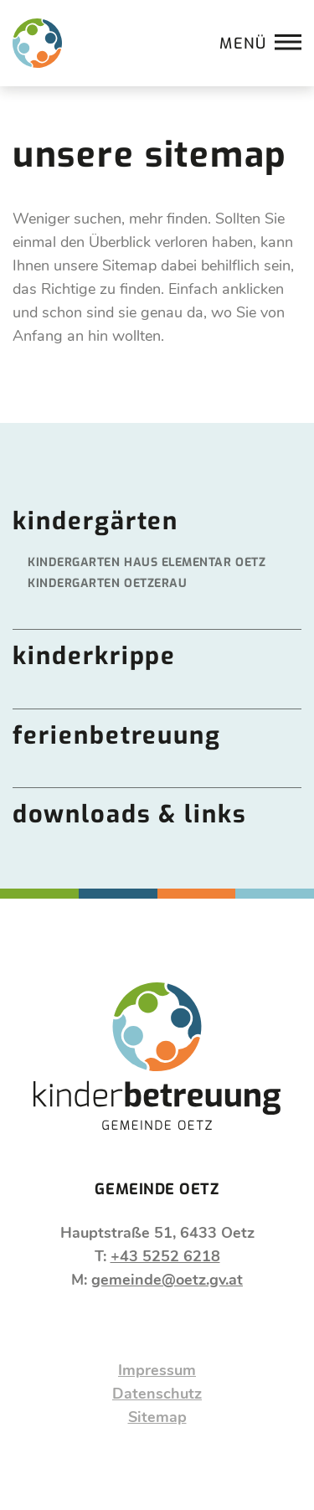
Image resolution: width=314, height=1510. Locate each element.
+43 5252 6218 (165, 1256)
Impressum (157, 1370)
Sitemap (157, 1417)
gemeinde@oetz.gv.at (167, 1280)
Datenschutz (157, 1394)
